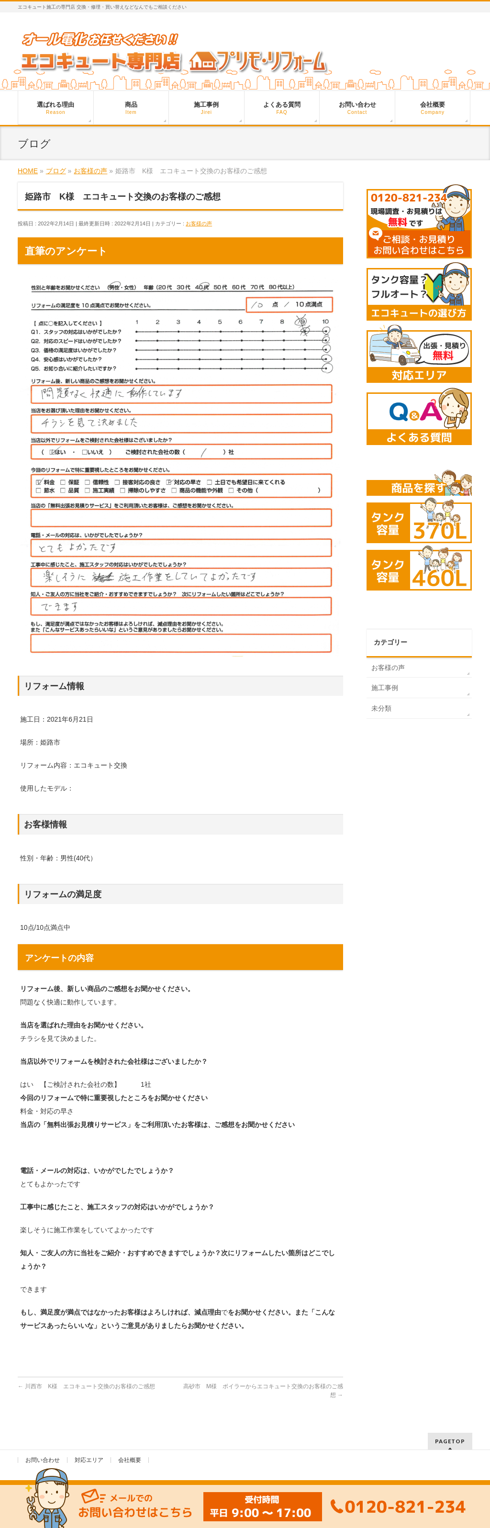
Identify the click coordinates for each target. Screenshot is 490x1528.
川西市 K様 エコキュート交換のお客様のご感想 (86, 1386)
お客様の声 (199, 223)
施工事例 (384, 688)
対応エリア (89, 1460)
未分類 (381, 708)
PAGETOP (450, 1441)
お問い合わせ (42, 1460)
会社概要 (129, 1460)
